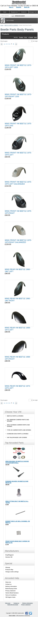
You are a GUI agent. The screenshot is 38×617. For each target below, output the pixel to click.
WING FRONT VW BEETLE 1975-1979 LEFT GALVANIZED (18, 183)
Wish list (26, 7)
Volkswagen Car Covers (33, 12)
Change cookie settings (12, 571)
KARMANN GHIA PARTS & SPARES (17, 433)
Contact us (8, 584)
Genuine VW (8, 557)
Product (21, 37)
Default (31, 37)
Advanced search (20, 15)
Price (25, 37)
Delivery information (11, 586)
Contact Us (23, 12)
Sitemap (7, 567)
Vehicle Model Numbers (12, 593)
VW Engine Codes (10, 597)
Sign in (11, 7)
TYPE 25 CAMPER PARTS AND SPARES (19, 430)
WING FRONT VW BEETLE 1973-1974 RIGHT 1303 (18, 95)
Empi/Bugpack (9, 555)
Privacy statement (10, 590)
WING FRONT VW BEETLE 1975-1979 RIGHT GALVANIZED (18, 241)
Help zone (8, 582)
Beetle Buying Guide (11, 588)
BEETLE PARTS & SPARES (11, 25)
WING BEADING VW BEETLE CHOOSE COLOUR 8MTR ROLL (17, 462)
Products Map (9, 569)
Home (1, 25)
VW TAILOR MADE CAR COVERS (17, 437)
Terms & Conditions (11, 595)
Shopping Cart (14, 12)
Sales (35, 37)
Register (18, 7)
